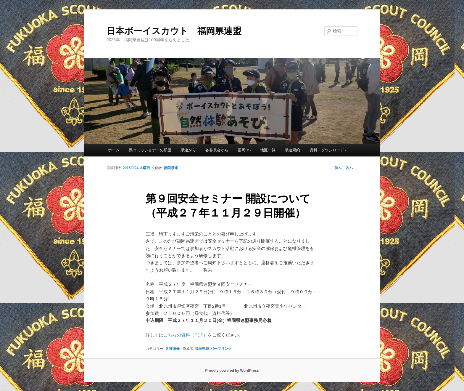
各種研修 (172, 349)
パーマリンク (221, 349)
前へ (335, 168)
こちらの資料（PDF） (185, 334)
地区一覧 (268, 150)
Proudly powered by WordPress (232, 370)
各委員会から (216, 150)
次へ (351, 168)
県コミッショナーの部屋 (150, 150)
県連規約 (292, 150)
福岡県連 (171, 168)
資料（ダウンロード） (329, 150)
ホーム (114, 150)
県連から (188, 150)
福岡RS (244, 150)
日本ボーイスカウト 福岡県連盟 (174, 31)
